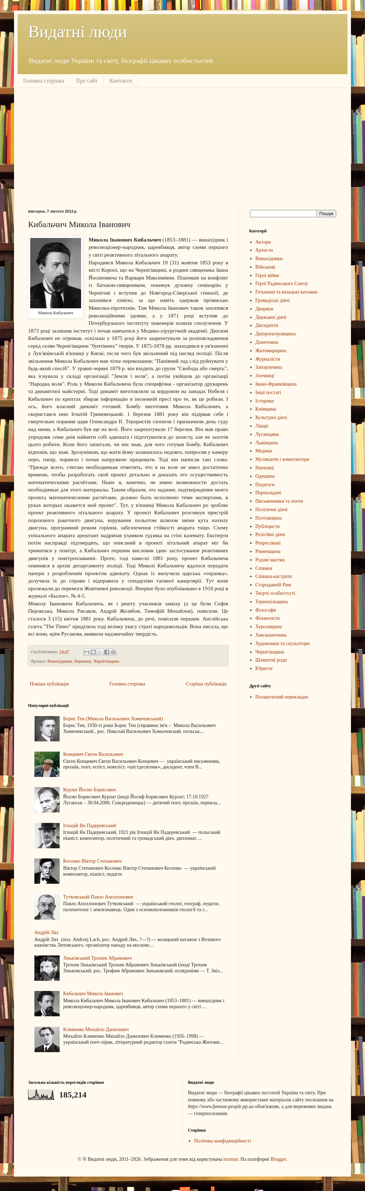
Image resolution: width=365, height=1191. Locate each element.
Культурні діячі (271, 417)
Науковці (82, 661)
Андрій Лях (46, 932)
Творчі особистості (275, 593)
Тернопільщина (271, 601)
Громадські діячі (272, 300)
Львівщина (266, 442)
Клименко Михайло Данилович (96, 1029)
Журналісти (267, 359)
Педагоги (265, 484)
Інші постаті (268, 392)
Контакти (120, 81)
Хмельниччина (271, 635)
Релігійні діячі (270, 534)
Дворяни (264, 308)
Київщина (265, 409)
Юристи (264, 668)
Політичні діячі (271, 509)
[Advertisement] (149, 147)
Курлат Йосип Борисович (89, 789)
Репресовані (268, 543)
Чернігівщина (106, 661)
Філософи (265, 610)
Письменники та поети (279, 501)
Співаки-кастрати (273, 576)
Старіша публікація (206, 684)
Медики (263, 450)
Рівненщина (267, 551)
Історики (264, 401)
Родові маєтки (270, 559)
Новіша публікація (49, 684)
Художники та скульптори (282, 643)
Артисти (264, 250)
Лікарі (261, 426)
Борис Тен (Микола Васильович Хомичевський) (113, 718)
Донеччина (266, 342)
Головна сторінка (43, 81)
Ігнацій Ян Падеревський (89, 825)
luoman (230, 1159)
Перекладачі (268, 492)
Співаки (263, 568)
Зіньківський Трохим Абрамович (97, 958)
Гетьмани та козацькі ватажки (286, 292)
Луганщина (267, 434)
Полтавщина (268, 518)
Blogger (278, 1159)
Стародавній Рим (273, 584)
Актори (263, 242)
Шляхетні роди (271, 660)
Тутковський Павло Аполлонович (98, 897)
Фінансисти (267, 618)
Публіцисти (267, 526)
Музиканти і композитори (282, 459)
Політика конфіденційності (222, 1141)
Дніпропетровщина (275, 333)
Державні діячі (271, 317)
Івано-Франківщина (276, 384)
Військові (265, 267)
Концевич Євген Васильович (93, 754)
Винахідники (59, 661)
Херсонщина (268, 626)
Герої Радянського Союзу (281, 283)
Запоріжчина (268, 367)
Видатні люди (77, 31)
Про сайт (87, 81)
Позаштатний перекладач (281, 697)
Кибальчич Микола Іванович (93, 993)
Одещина (265, 476)
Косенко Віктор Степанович (92, 861)
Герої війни (267, 275)
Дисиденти (266, 325)
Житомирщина (270, 350)
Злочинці (264, 375)
